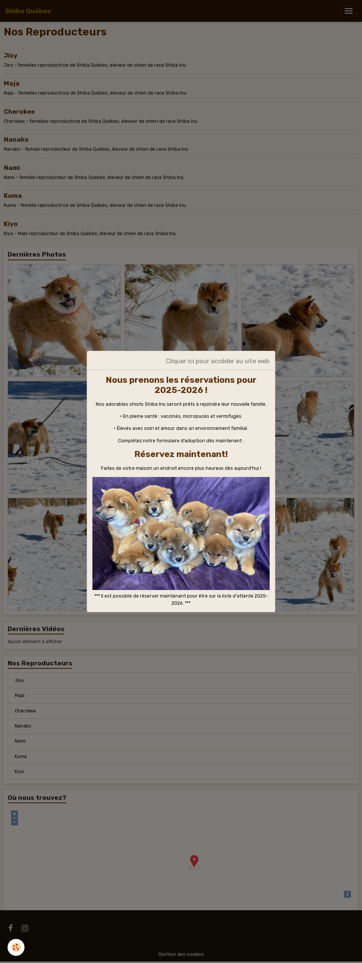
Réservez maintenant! (181, 454)
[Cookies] (16, 947)
